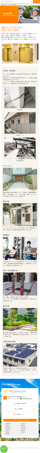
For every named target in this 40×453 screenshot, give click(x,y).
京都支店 (8, 430)
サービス (8, 4)
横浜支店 (23, 427)
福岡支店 (8, 433)
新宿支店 (23, 425)
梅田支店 (23, 430)
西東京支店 (8, 427)
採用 (35, 0)
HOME (2, 4)
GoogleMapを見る (27, 398)
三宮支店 (23, 432)
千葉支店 (8, 425)
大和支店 (8, 428)
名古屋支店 (23, 428)
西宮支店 (8, 432)
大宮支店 (23, 423)
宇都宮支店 (8, 423)
